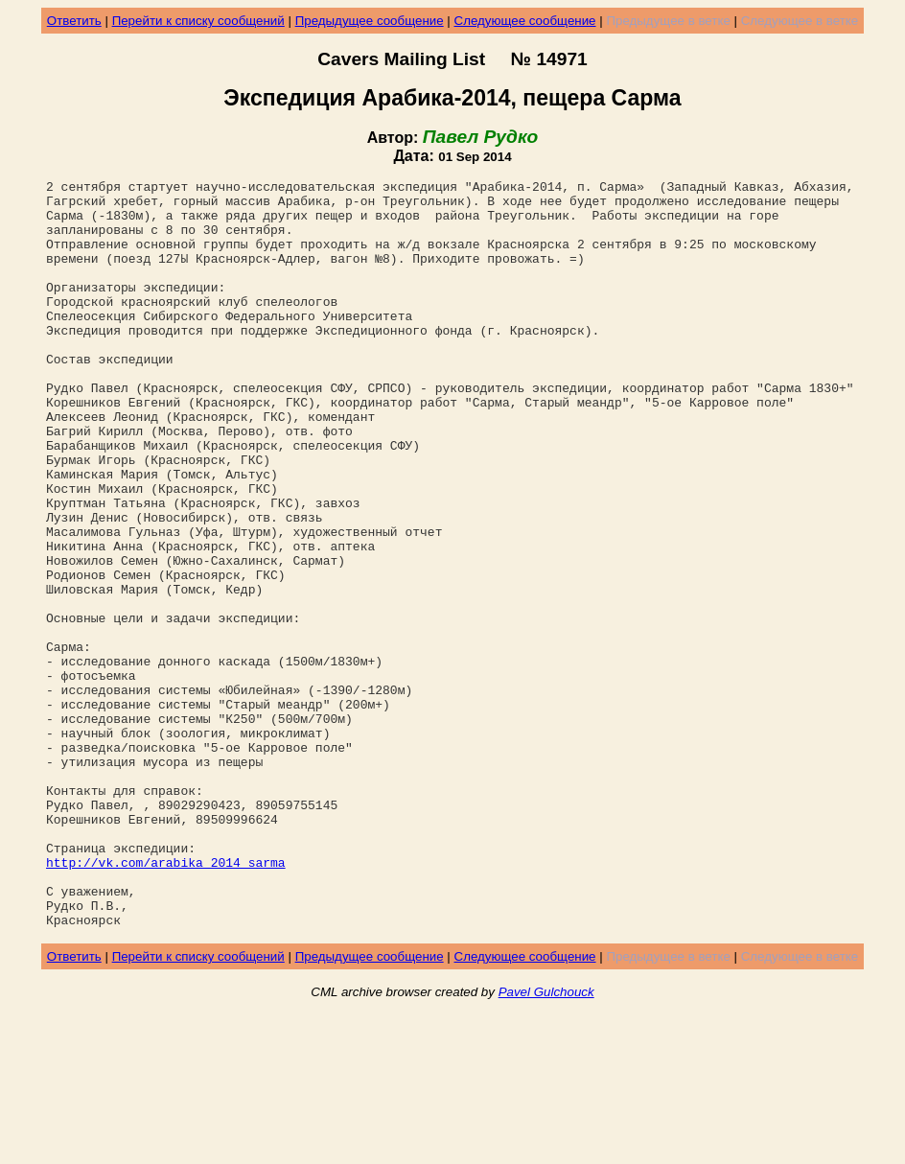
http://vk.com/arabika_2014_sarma (166, 1000)
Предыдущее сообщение (369, 20)
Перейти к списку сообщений (198, 20)
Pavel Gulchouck (546, 1141)
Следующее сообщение (525, 20)
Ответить (74, 20)
